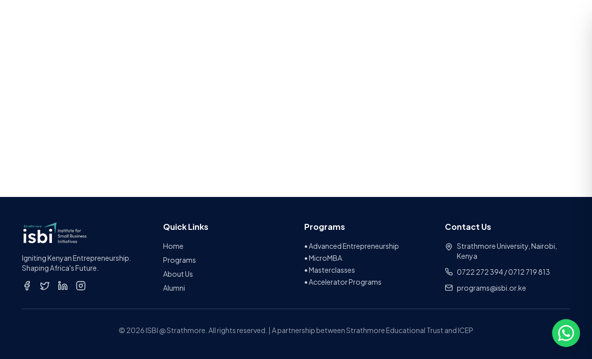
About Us (178, 273)
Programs (179, 259)
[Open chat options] (566, 333)
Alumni (174, 287)
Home (173, 245)
